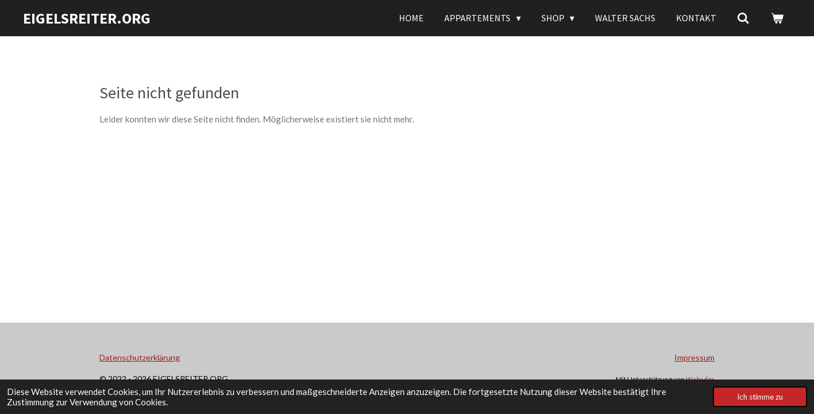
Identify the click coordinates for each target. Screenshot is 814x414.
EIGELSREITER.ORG (87, 18)
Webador (700, 379)
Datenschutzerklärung (139, 357)
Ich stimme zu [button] (760, 396)
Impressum (694, 357)
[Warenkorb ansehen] (777, 18)
